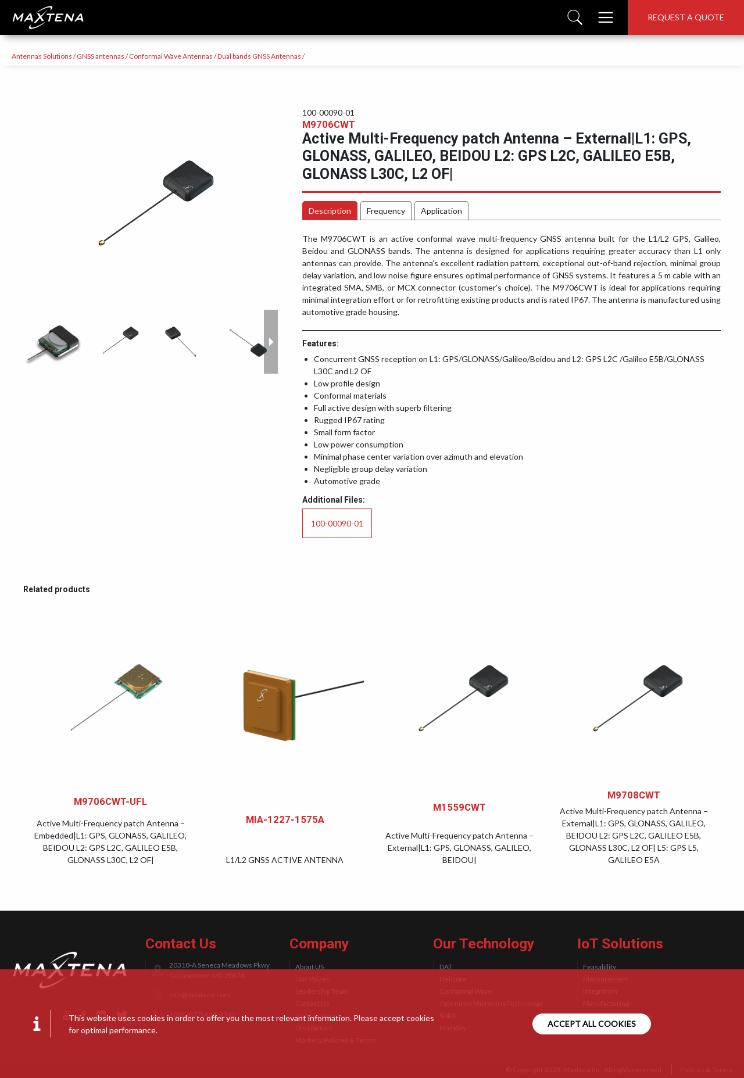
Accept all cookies (592, 1024)
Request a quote (686, 17)
